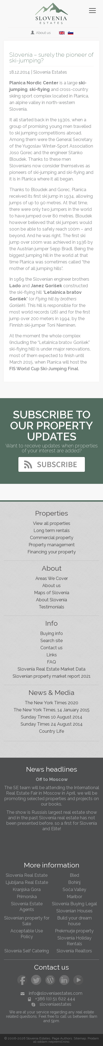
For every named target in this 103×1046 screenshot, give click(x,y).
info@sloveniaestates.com (55, 993)
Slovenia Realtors (74, 950)
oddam (42, 1042)
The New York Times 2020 (51, 702)
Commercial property (51, 537)
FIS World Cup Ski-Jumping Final (43, 368)
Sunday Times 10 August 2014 (51, 717)
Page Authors (62, 1038)
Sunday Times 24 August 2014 (52, 724)
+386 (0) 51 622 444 (55, 998)
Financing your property (51, 551)
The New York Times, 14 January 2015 (51, 709)
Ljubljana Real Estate (26, 882)
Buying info (51, 633)
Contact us (51, 647)
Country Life (51, 731)
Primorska (27, 896)
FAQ (51, 662)
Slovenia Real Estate (27, 875)
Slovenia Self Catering (26, 950)
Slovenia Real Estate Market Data (51, 669)
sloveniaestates (55, 1004)
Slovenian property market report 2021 (52, 676)
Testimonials (51, 607)
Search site (51, 640)
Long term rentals (52, 530)
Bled (74, 875)
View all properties (51, 523)
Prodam (93, 1038)
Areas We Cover (51, 578)
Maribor (74, 896)
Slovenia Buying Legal (74, 903)
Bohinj (74, 882)
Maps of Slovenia (51, 592)
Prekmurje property (74, 930)
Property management (52, 544)
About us (41, 33)
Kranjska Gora (27, 889)
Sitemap (80, 1038)
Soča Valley (74, 889)
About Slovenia (51, 599)
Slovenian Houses (74, 910)
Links (51, 654)
